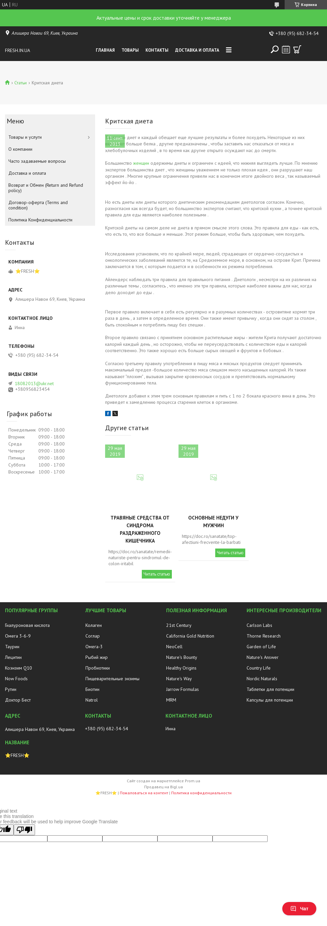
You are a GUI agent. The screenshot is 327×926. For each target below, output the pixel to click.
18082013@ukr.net (34, 383)
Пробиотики (97, 668)
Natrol (91, 700)
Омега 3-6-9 (18, 636)
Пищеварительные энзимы (112, 679)
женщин (141, 163)
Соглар (92, 636)
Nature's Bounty (181, 657)
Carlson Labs (259, 625)
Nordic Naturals (262, 679)
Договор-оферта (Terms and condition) (38, 205)
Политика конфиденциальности (201, 792)
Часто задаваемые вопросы (37, 161)
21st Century (179, 625)
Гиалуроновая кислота (27, 625)
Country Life (259, 668)
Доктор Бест (18, 700)
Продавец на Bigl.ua (163, 786)
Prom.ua (192, 780)
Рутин (10, 689)
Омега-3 (94, 647)
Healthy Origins (181, 668)
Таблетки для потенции (270, 689)
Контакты (157, 50)
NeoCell (174, 647)
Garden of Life (261, 647)
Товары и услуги (25, 137)
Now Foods (16, 679)
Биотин (92, 689)
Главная (105, 50)
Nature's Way (179, 679)
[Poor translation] (24, 829)
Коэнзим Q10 (18, 668)
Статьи (20, 82)
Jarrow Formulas (182, 689)
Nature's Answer (263, 657)
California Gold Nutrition (190, 636)
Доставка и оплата (197, 50)
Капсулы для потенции (270, 700)
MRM (171, 700)
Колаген (93, 625)
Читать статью (156, 574)
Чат (299, 909)
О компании (20, 149)
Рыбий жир (96, 657)
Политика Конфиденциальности (40, 220)
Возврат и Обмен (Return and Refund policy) (45, 187)
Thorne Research (264, 636)
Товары (130, 50)
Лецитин (13, 657)
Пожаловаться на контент (144, 792)
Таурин (12, 647)
